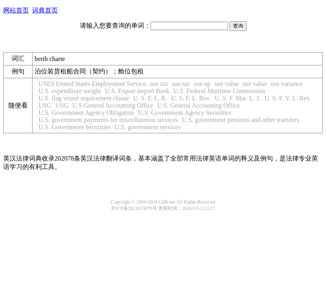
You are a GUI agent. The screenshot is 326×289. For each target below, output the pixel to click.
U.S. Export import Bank (137, 91)
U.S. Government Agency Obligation (86, 112)
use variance (287, 83)
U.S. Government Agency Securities (184, 112)
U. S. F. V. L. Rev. (288, 98)
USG (45, 105)
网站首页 (16, 10)
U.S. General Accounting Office (198, 105)
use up (202, 83)
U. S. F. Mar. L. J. (238, 98)
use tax (159, 83)
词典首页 (45, 10)
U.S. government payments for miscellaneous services (108, 119)
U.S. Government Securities (75, 127)
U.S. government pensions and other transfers (240, 119)
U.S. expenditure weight (70, 91)
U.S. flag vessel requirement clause (84, 98)
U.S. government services (148, 127)
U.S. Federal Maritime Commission (219, 91)
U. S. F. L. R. (150, 98)
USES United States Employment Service (92, 83)
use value (227, 83)
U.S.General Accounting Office (112, 105)
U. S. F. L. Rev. (191, 98)
